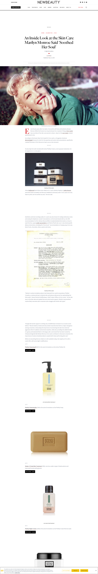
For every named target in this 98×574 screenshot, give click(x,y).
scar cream (65, 133)
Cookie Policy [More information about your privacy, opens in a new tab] (17, 572)
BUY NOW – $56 (30, 471)
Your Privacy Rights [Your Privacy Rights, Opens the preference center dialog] (66, 570)
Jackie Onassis (67, 190)
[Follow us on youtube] (86, 2)
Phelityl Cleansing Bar (31, 407)
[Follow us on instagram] (84, 2)
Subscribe (14, 2)
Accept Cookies (84, 570)
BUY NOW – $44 (30, 410)
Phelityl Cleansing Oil (30, 347)
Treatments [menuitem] (35, 7)
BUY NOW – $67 (30, 350)
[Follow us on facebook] (80, 2)
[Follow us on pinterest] (82, 2)
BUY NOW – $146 (30, 532)
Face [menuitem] (29, 7)
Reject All (75, 570)
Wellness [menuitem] (62, 7)
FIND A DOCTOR (16, 7)
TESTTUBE (80, 7)
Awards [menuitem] (50, 7)
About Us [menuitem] (68, 7)
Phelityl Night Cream (30, 528)
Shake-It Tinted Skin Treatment (33, 466)
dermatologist (29, 140)
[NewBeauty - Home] (49, 2)
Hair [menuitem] (45, 7)
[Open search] (86, 7)
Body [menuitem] (41, 7)
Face (55, 32)
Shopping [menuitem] (55, 7)
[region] (49, 570)
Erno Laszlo (69, 131)
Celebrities (49, 32)
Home (42, 32)
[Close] (96, 570)
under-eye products (41, 223)
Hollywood (31, 190)
